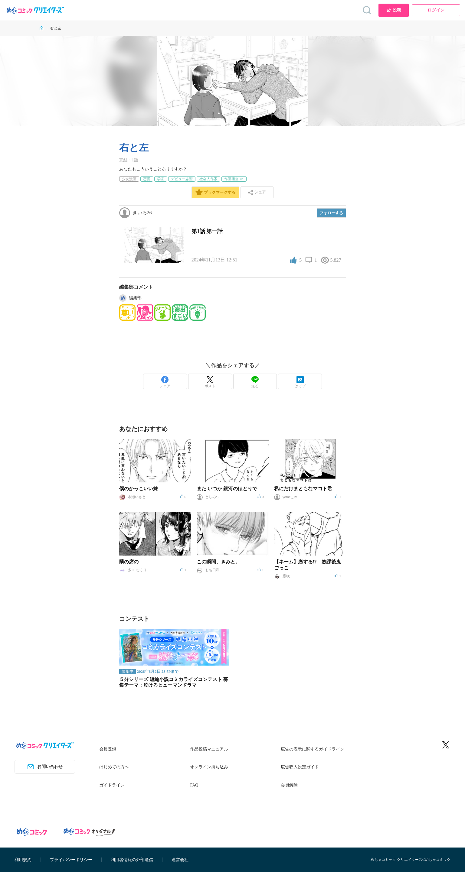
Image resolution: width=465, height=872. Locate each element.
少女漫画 (129, 179)
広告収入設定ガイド (300, 767)
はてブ (300, 382)
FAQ (194, 785)
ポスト (210, 382)
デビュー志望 (182, 179)
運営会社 (180, 859)
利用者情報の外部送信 (132, 859)
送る (255, 382)
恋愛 (146, 179)
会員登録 (107, 749)
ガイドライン (112, 785)
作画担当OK (234, 179)
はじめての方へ (114, 767)
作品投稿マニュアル (209, 749)
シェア (164, 382)
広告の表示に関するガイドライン (312, 749)
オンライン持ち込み (209, 767)
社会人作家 (208, 179)
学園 (160, 179)
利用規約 (23, 859)
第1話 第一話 (207, 231)
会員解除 (289, 785)
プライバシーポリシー (71, 859)
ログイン (435, 10)
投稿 (393, 10)
